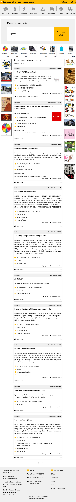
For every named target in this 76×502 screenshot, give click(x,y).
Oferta (53, 474)
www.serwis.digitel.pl (23, 333)
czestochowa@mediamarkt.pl (26, 123)
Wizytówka (20, 97)
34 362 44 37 (39, 477)
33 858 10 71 (21, 369)
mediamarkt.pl (21, 126)
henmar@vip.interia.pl (24, 372)
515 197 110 (30, 88)
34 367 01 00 (21, 120)
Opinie (46, 93)
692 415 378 (21, 88)
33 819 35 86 (21, 327)
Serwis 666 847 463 (23, 445)
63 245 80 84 (21, 214)
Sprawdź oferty (61, 33)
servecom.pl (21, 451)
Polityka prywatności (57, 485)
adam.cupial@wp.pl (23, 91)
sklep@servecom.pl (23, 448)
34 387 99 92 (21, 290)
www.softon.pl (21, 220)
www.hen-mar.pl (22, 375)
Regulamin (54, 477)
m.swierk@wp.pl (22, 263)
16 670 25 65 (21, 260)
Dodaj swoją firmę (68, 2)
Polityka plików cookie (58, 488)
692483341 (20, 404)
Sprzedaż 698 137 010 (24, 443)
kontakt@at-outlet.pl (23, 293)
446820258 (20, 167)
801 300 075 (40, 474)
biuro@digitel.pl (22, 330)
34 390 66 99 (21, 440)
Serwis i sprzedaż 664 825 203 (42, 443)
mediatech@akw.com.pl (24, 169)
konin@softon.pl (22, 217)
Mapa (33, 97)
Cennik (53, 481)
